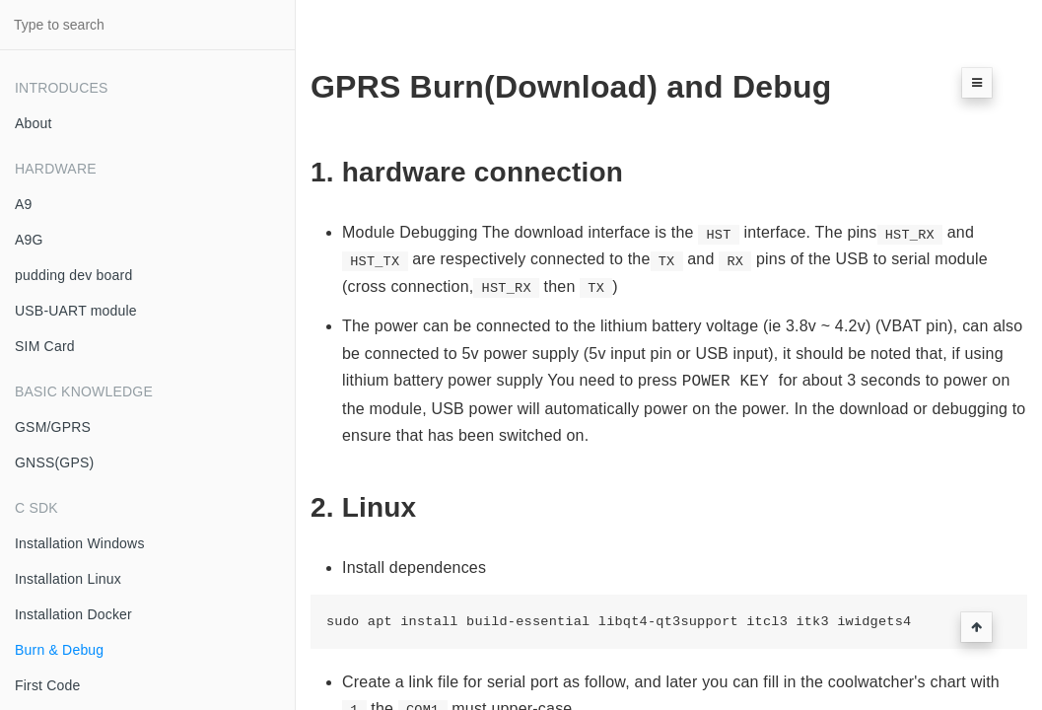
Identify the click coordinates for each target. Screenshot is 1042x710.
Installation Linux (68, 579)
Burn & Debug (59, 650)
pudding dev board (73, 275)
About (33, 123)
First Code (48, 685)
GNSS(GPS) (54, 462)
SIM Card (45, 346)
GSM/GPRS (53, 427)
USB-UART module (76, 311)
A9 (24, 204)
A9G (29, 240)
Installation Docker (73, 614)
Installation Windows (80, 543)
